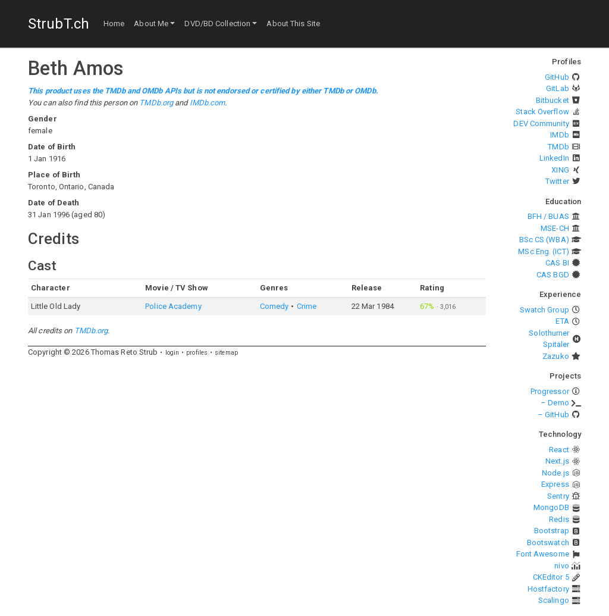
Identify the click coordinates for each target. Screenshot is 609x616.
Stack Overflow (542, 111)
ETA (562, 321)
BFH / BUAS (548, 216)
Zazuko (555, 356)
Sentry (558, 496)
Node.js (555, 472)
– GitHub (553, 414)
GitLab (557, 88)
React (559, 449)
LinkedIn (554, 158)
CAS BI (557, 262)
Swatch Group (544, 309)
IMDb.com (207, 102)
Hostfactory (548, 588)
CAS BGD (552, 274)
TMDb (558, 146)
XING (560, 169)
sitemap (226, 353)
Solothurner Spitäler (549, 339)
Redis (559, 519)
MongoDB (551, 507)
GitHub (557, 77)
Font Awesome (542, 553)
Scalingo (553, 600)
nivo (561, 565)
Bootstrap (551, 530)
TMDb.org (156, 102)
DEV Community (541, 123)
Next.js (557, 460)
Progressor (549, 391)
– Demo (555, 402)
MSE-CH (555, 228)
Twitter (557, 181)
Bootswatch (548, 542)
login (172, 353)
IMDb (559, 134)
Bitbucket (552, 100)
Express (555, 484)
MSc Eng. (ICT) (543, 251)
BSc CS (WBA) (544, 239)
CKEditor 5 (551, 577)
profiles (197, 353)
